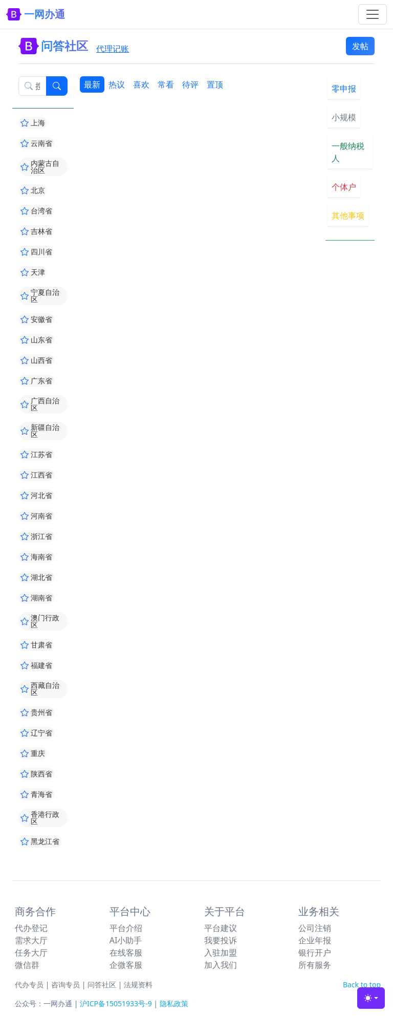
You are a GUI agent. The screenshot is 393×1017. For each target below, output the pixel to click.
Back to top (362, 984)
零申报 (344, 88)
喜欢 (141, 84)
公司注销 (314, 928)
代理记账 (112, 48)
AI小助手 (126, 940)
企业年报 (314, 940)
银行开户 (314, 952)
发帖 (360, 46)
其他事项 (348, 215)
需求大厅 (31, 940)
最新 (92, 84)
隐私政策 (174, 1003)
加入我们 (220, 964)
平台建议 (220, 928)
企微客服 (126, 964)
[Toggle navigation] (372, 14)
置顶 (215, 84)
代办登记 (31, 928)
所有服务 (314, 964)
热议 (116, 84)
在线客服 (126, 952)
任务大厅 (31, 952)
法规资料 (138, 984)
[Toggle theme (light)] (371, 998)
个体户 (344, 186)
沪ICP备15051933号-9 (116, 1003)
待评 (190, 84)
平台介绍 (126, 928)
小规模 (344, 117)
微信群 (27, 964)
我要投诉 (220, 940)
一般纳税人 (348, 152)
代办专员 (29, 984)
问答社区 (102, 984)
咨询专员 (65, 984)
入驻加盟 (220, 952)
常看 (166, 84)
